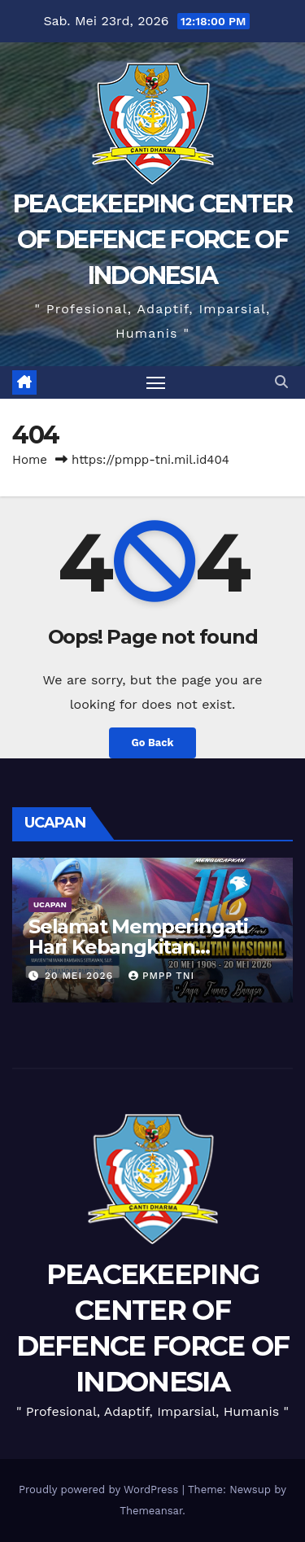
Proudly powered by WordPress (100, 1489)
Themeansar (151, 1511)
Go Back (153, 742)
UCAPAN (50, 904)
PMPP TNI (161, 975)
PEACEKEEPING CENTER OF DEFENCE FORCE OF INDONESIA (153, 239)
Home (29, 459)
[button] (281, 382)
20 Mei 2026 (81, 975)
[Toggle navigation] (156, 382)
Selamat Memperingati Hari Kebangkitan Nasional (138, 947)
